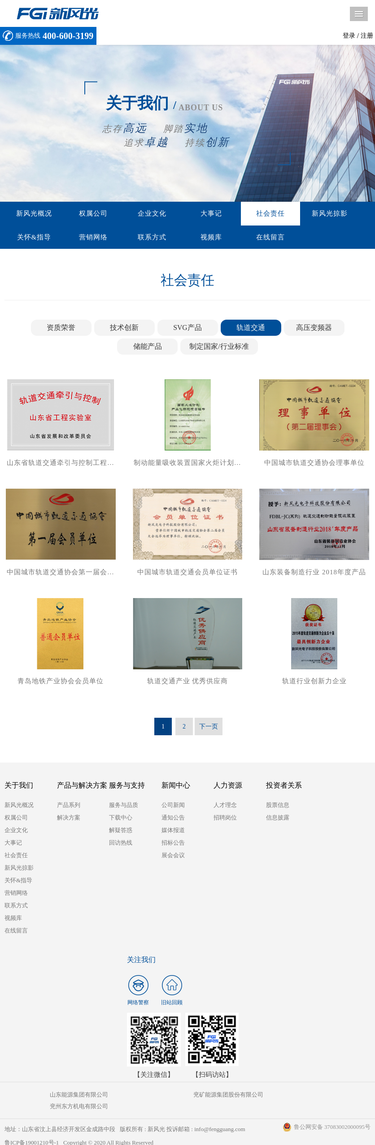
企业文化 (132, 213)
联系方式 (81, 238)
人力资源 (228, 787)
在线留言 (183, 238)
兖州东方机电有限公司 (309, 1096)
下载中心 (120, 819)
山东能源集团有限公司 (65, 1096)
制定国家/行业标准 (219, 347)
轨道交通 (250, 329)
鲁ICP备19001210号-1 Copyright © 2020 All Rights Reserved (79, 1132)
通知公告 (173, 819)
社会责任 (234, 213)
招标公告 (173, 844)
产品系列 (68, 806)
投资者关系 (284, 787)
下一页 (208, 728)
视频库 (132, 238)
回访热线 (120, 844)
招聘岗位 (225, 819)
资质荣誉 (61, 329)
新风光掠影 (286, 213)
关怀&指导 (337, 213)
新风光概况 (30, 213)
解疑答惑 (120, 831)
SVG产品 (187, 329)
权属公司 (81, 213)
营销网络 (30, 238)
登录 (349, 35)
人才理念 (225, 806)
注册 (367, 35)
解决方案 (68, 819)
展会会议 (173, 857)
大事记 (183, 213)
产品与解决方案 (82, 787)
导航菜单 (359, 14)
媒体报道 (173, 831)
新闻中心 (175, 787)
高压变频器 (314, 329)
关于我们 (18, 787)
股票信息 (277, 806)
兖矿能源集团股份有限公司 (187, 1096)
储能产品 (147, 347)
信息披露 (277, 819)
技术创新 (124, 329)
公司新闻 (173, 806)
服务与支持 (127, 787)
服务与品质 (123, 806)
